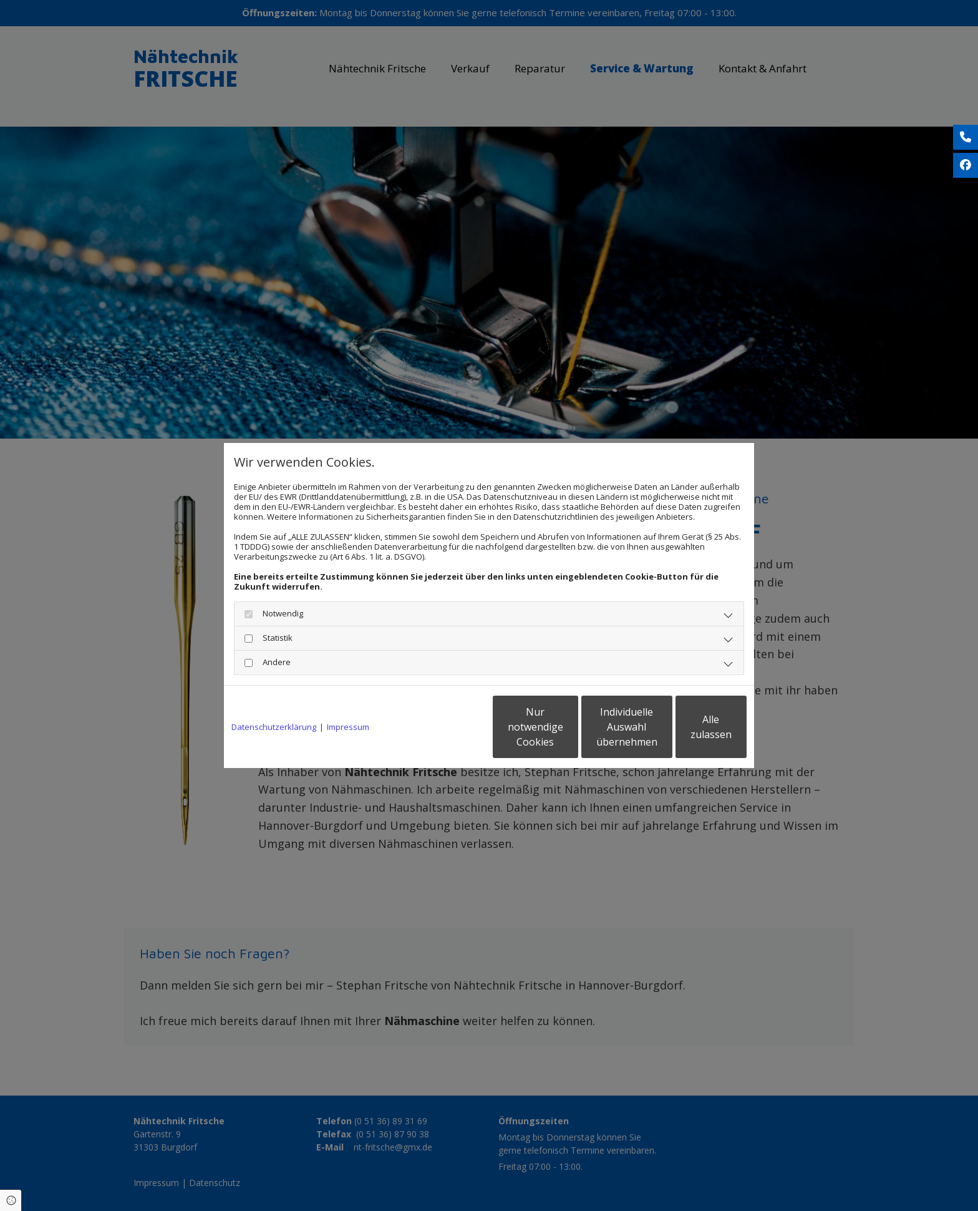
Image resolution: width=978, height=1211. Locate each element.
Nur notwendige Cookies (452, 726)
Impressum (348, 727)
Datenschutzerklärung (273, 727)
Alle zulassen (689, 727)
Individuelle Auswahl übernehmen (570, 727)
